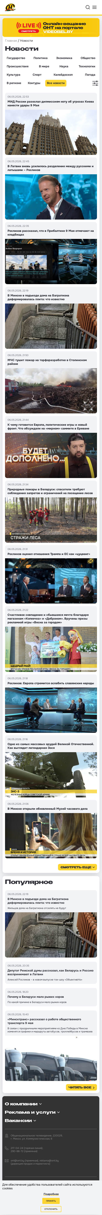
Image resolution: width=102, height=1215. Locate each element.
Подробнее (51, 1194)
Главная (11, 41)
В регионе (14, 83)
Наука (63, 66)
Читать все (79, 1087)
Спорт (37, 75)
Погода (90, 75)
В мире (44, 66)
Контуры (34, 83)
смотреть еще (76, 867)
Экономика (64, 58)
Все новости (56, 83)
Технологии (87, 66)
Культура (13, 75)
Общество (88, 58)
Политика (41, 58)
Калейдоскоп (63, 75)
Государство (16, 58)
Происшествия (17, 66)
